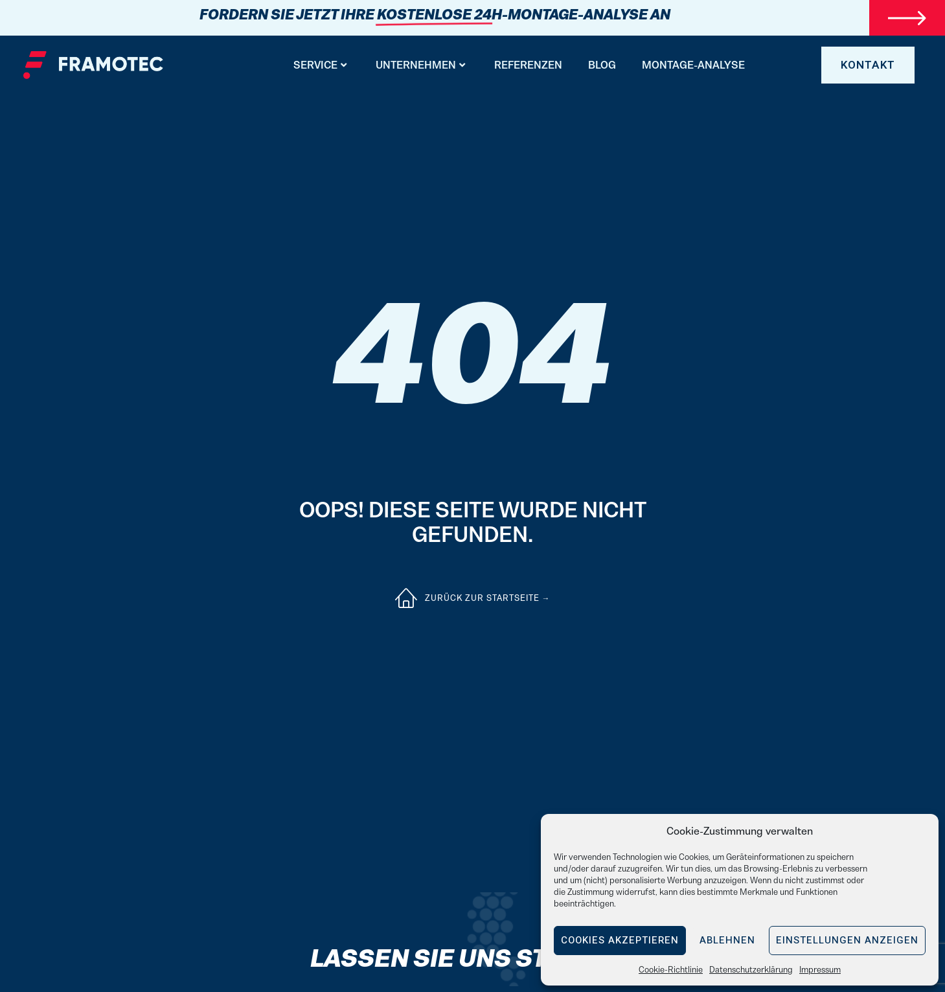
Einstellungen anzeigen (847, 940)
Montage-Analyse (693, 65)
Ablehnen (727, 940)
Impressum (820, 970)
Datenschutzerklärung (751, 970)
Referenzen (528, 65)
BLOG (602, 65)
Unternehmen (420, 65)
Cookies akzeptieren (620, 940)
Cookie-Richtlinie (671, 970)
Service (320, 65)
